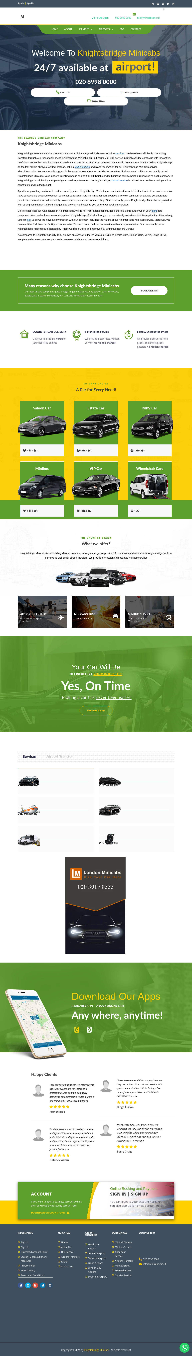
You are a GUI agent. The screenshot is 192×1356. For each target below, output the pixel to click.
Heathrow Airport (93, 1246)
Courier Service (123, 1275)
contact (136, 29)
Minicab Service (123, 1242)
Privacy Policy (28, 1265)
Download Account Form (50, 1212)
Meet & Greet (122, 1265)
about (68, 29)
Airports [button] (106, 29)
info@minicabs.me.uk (148, 17)
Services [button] (85, 29)
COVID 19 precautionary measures (34, 1259)
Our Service (67, 1252)
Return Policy (28, 1270)
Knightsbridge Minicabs (96, 1350)
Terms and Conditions (33, 1275)
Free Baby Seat (123, 1270)
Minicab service (119, 180)
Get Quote (95, 97)
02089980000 (82, 166)
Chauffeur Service (120, 1254)
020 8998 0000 (123, 17)
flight (154, 210)
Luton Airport (95, 1263)
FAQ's (64, 1261)
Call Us (59, 97)
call (29, 219)
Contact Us (67, 1266)
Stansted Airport (97, 1258)
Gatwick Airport (96, 1253)
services (120, 153)
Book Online (148, 290)
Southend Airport (97, 1276)
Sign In (24, 1242)
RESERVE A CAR (96, 710)
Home (54, 29)
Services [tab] (29, 756)
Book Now (133, 97)
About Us (66, 1247)
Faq (122, 29)
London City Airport (94, 1270)
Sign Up (25, 1247)
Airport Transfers (70, 1257)
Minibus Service (123, 1247)
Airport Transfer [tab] (59, 756)
